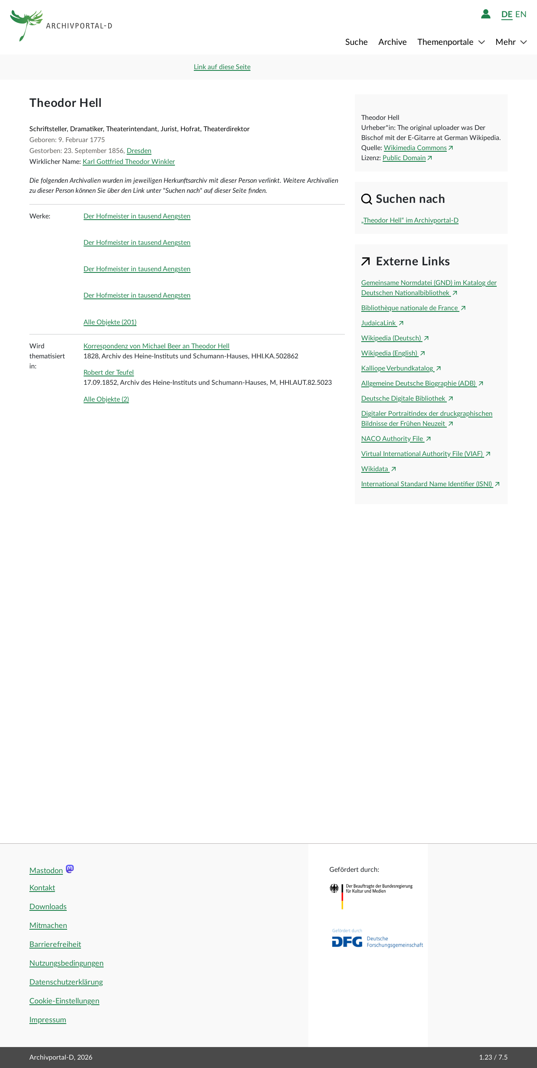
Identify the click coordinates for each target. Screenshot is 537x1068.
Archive (392, 42)
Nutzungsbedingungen (66, 963)
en (521, 14)
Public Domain (404, 158)
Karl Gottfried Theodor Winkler (129, 161)
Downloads (48, 907)
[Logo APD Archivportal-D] (61, 27)
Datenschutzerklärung (66, 982)
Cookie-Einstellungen (64, 1001)
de (507, 14)
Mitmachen (48, 926)
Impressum (47, 1020)
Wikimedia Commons (415, 148)
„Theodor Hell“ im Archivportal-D (410, 220)
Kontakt (42, 888)
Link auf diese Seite (222, 67)
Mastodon (46, 871)
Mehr (506, 42)
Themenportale (446, 42)
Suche (356, 42)
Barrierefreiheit (55, 945)
